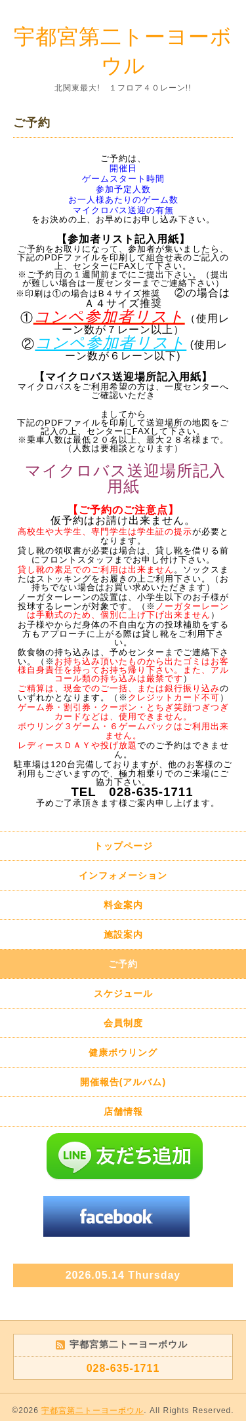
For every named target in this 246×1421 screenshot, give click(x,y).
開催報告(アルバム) (123, 1082)
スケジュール (123, 993)
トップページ (123, 846)
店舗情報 (123, 1111)
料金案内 (123, 905)
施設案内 (123, 934)
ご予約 (123, 964)
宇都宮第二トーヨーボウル (92, 1410)
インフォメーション (123, 875)
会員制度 (123, 1023)
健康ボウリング (123, 1052)
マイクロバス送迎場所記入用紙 (125, 478)
